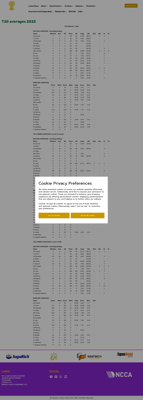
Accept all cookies (88, 215)
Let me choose (54, 215)
